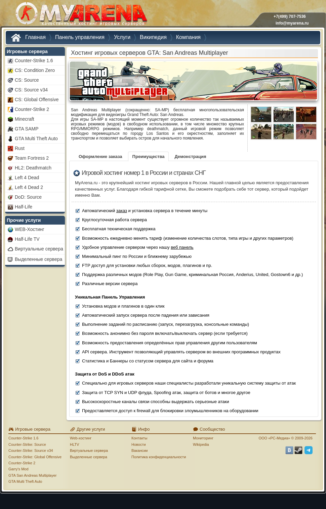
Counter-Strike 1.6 (23, 438)
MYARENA (80, 15)
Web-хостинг (80, 438)
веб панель (182, 247)
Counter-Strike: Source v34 (30, 450)
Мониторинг (203, 438)
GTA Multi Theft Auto (25, 481)
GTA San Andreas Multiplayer (32, 475)
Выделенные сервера (88, 457)
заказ (121, 210)
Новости (138, 444)
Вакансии (139, 450)
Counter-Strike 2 (21, 463)
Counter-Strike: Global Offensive (35, 457)
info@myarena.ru (292, 23)
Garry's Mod (18, 469)
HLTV (74, 444)
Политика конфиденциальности (158, 457)
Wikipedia (201, 444)
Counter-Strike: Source (27, 444)
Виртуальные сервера (89, 450)
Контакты (139, 438)
